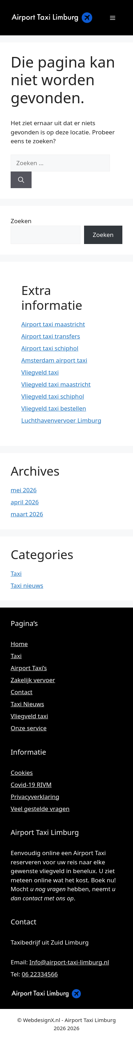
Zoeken (21, 221)
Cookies (22, 772)
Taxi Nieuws (27, 704)
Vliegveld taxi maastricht (55, 384)
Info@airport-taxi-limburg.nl (69, 962)
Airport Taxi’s (29, 668)
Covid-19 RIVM (31, 784)
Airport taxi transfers (50, 336)
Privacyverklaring (35, 797)
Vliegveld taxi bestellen (53, 408)
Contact (22, 692)
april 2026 (25, 502)
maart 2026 (27, 514)
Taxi (16, 573)
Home (19, 644)
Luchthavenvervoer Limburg (61, 420)
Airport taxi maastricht (53, 324)
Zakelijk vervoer (33, 680)
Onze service (28, 728)
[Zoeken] (21, 180)
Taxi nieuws (27, 585)
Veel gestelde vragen (40, 809)
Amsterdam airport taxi (54, 360)
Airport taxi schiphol (49, 348)
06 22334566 (40, 974)
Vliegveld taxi (40, 372)
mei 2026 (24, 490)
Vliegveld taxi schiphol (52, 396)
